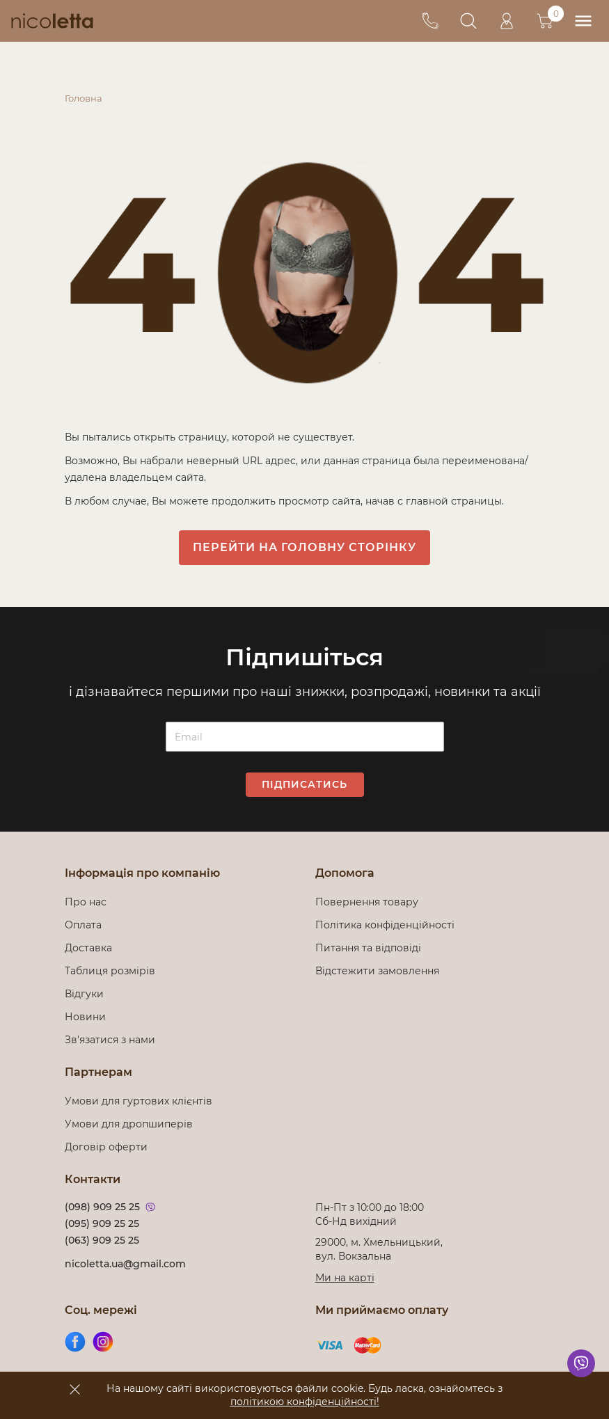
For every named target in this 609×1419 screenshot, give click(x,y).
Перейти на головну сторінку (304, 547)
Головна (83, 98)
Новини (85, 1016)
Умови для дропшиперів (129, 1124)
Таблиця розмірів (110, 971)
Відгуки (84, 994)
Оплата (83, 925)
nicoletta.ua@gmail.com (125, 1264)
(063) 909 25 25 (102, 1240)
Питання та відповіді (368, 948)
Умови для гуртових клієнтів (138, 1101)
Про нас (85, 902)
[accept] (75, 1389)
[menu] (583, 21)
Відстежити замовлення (377, 971)
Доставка (88, 948)
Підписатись (304, 784)
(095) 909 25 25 (102, 1223)
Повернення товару (366, 902)
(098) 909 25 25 (102, 1206)
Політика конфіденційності (387, 925)
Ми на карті (344, 1277)
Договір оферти (106, 1147)
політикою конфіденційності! (304, 1401)
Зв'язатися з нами (110, 1039)
